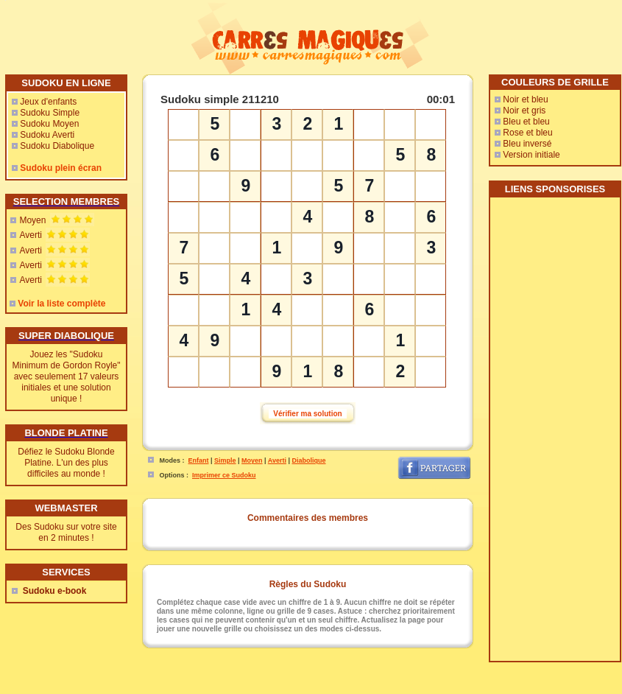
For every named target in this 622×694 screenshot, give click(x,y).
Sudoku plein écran (61, 168)
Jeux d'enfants (48, 102)
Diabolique (309, 460)
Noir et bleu (525, 99)
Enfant (198, 460)
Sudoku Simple (49, 113)
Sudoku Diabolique (57, 146)
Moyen (32, 220)
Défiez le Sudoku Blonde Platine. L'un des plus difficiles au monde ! (66, 462)
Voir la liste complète (61, 303)
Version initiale (531, 155)
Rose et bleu (527, 132)
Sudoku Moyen (49, 124)
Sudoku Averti (47, 135)
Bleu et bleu (526, 121)
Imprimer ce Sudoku (224, 475)
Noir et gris (524, 110)
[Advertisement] (554, 435)
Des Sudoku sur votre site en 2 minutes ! (65, 532)
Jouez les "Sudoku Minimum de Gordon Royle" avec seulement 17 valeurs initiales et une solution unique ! (67, 376)
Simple (225, 460)
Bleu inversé (527, 144)
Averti (30, 235)
